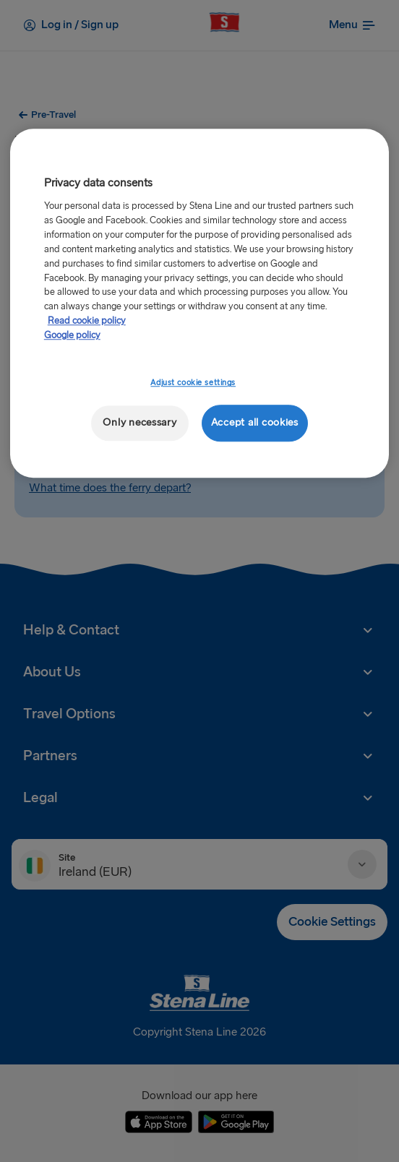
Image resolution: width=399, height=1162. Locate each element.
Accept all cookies (255, 423)
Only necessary (139, 423)
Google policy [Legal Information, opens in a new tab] (72, 336)
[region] (199, 303)
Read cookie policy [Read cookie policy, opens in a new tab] (87, 321)
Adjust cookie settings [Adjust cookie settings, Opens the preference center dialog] (193, 383)
